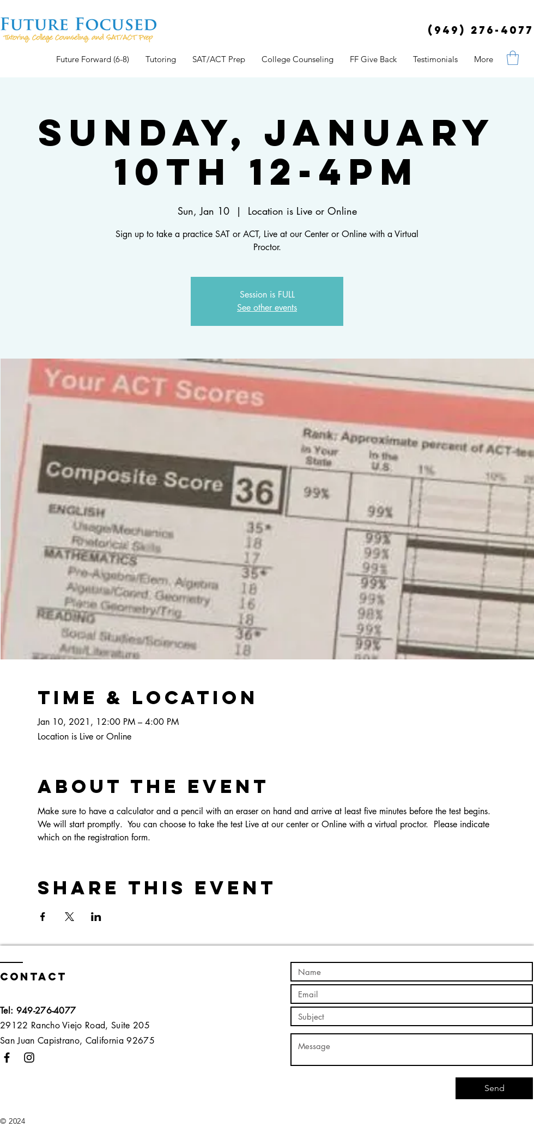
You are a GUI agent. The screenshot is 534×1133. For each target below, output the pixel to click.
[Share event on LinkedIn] (96, 916)
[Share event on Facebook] (43, 916)
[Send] (494, 1088)
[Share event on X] (69, 916)
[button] (513, 58)
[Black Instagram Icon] (29, 1057)
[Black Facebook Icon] (7, 1057)
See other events (267, 307)
